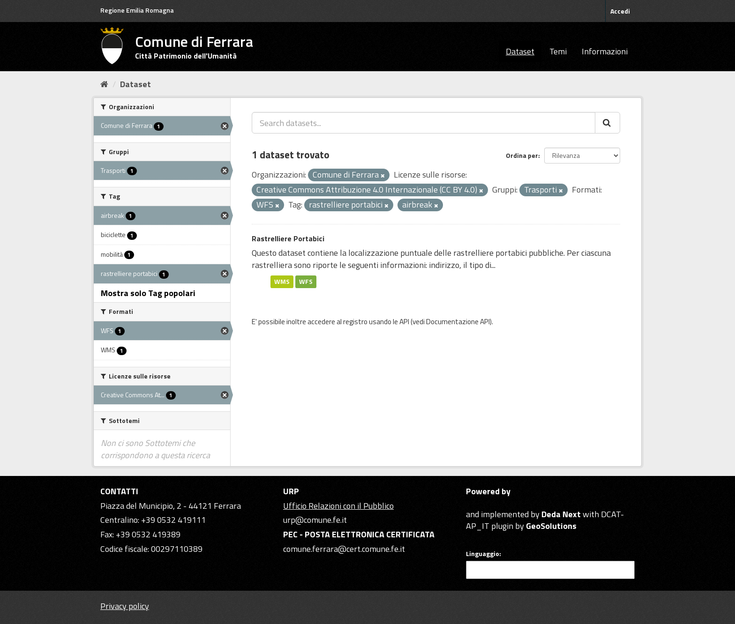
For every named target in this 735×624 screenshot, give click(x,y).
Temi (558, 51)
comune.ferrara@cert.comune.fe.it (344, 548)
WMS (282, 281)
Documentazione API (458, 321)
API (404, 321)
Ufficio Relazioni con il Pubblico (338, 505)
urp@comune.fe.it (315, 519)
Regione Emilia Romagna (137, 10)
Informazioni (605, 51)
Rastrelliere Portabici (288, 238)
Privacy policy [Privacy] (124, 606)
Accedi (620, 11)
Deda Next (561, 514)
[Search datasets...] (423, 123)
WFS (306, 281)
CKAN (482, 503)
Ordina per (522, 155)
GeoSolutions (551, 526)
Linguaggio (482, 553)
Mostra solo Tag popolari (148, 293)
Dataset (520, 51)
